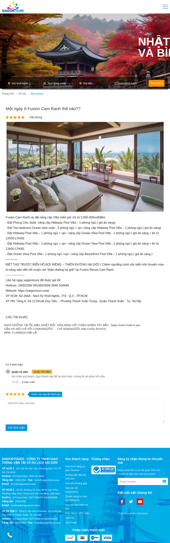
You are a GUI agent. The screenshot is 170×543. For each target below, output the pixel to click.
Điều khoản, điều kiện (77, 487)
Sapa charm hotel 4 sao (126, 325)
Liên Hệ (69, 491)
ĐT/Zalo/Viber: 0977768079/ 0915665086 (35, 471)
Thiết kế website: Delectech (133, 487)
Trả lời (15, 356)
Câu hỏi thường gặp (76, 457)
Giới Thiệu (71, 496)
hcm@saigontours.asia (23, 457)
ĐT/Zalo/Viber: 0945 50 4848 (28, 450)
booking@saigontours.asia (25, 479)
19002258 (20, 453)
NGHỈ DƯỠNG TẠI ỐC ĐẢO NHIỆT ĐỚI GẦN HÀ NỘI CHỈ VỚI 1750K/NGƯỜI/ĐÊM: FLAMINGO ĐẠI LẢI (29, 328)
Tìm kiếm (156, 83)
